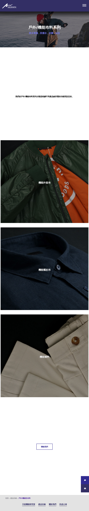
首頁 (7, 498)
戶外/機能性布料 (24, 498)
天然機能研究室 (28, 504)
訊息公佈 (63, 504)
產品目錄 (42, 504)
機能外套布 (44, 182)
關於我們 (52, 504)
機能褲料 (44, 356)
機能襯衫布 (44, 269)
